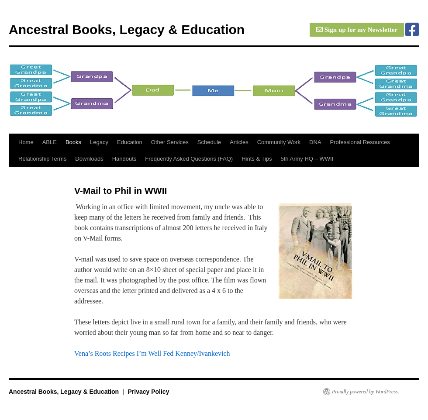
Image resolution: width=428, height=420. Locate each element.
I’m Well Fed (155, 353)
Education (129, 142)
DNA (315, 142)
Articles (239, 142)
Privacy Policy (148, 391)
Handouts (124, 158)
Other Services (170, 142)
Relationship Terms (42, 158)
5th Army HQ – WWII (307, 158)
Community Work (278, 142)
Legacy (99, 142)
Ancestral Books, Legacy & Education (127, 29)
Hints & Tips (257, 158)
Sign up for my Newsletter (356, 29)
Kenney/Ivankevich (202, 353)
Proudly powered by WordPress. (365, 392)
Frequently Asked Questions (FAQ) (189, 158)
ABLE (49, 142)
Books (73, 142)
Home (26, 142)
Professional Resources (360, 142)
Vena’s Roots (92, 353)
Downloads (89, 158)
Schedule (209, 142)
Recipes (124, 353)
